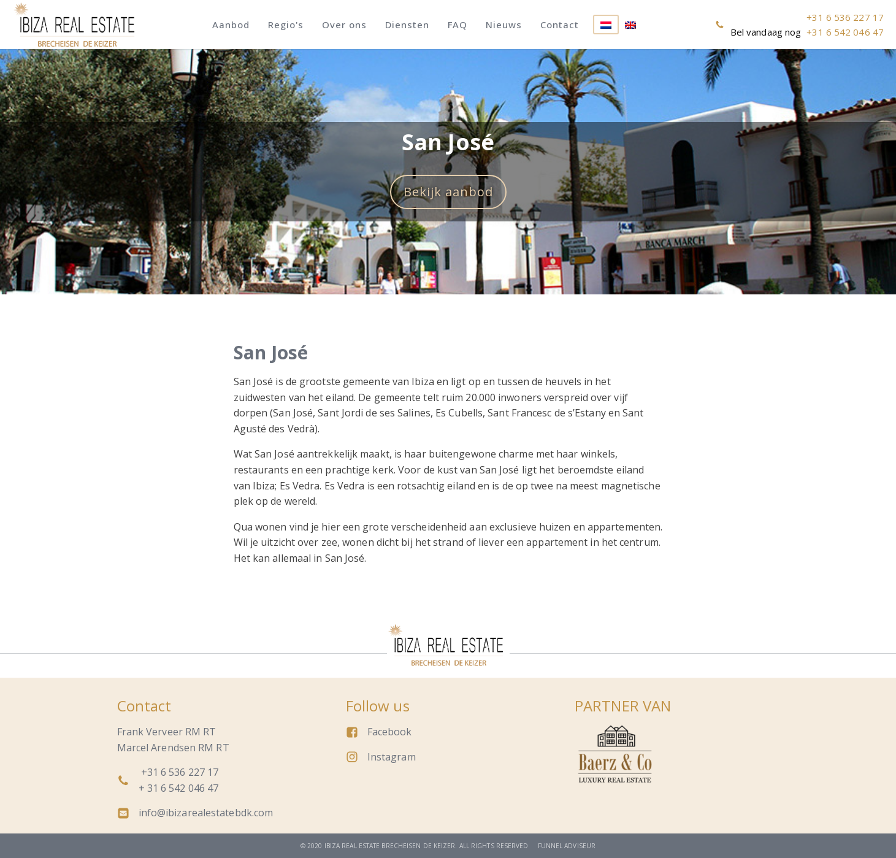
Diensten (407, 24)
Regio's (286, 24)
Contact (559, 24)
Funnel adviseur (567, 845)
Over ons (344, 24)
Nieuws (504, 24)
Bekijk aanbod (448, 191)
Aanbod (231, 24)
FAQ (457, 24)
